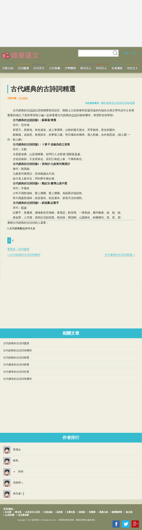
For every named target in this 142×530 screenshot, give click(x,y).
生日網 (8, 512)
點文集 (129, 512)
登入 (134, 53)
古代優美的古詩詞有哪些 (17, 378)
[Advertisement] (71, 23)
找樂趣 (92, 512)
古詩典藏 (54, 68)
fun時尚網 (9, 515)
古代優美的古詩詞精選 (16, 364)
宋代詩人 (101, 68)
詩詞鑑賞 (23, 68)
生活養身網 (23, 515)
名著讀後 (116, 68)
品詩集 (59, 512)
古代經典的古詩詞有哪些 (17, 350)
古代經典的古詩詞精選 (16, 357)
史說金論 (48, 512)
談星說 (82, 512)
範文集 (18, 512)
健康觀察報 (117, 512)
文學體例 (70, 68)
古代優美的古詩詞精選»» (120, 254)
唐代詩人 (85, 68)
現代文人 (132, 68)
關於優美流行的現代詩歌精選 (118, 103)
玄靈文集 (71, 512)
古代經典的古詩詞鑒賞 (16, 343)
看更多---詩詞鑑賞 (18, 249)
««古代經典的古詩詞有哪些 (23, 254)
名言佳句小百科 (32, 512)
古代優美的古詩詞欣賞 (16, 371)
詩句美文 (38, 68)
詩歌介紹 (7, 68)
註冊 (126, 53)
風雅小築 (103, 512)
